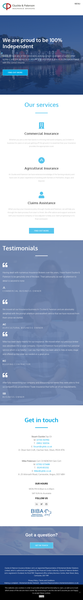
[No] (79, 592)
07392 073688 (43, 464)
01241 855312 (43, 467)
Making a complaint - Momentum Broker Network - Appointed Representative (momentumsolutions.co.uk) (41, 583)
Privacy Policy (33, 580)
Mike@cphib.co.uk (42, 471)
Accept (41, 596)
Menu (77, 4)
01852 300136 (43, 443)
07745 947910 (43, 440)
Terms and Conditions (47, 580)
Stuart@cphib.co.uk (42, 446)
